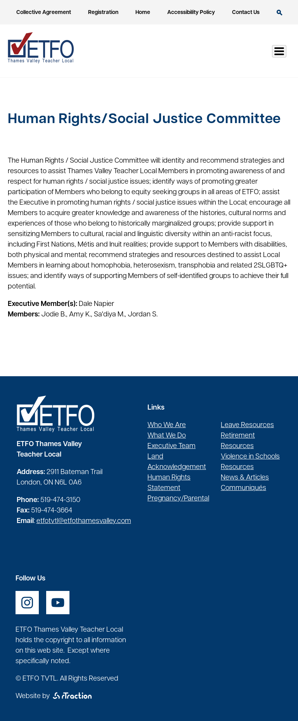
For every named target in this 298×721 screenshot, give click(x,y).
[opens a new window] (27, 602)
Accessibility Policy (191, 13)
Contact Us (246, 13)
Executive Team (171, 446)
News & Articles (245, 477)
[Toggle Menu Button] (279, 51)
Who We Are (166, 425)
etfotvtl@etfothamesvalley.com (83, 521)
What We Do (166, 436)
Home (142, 13)
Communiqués (243, 488)
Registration (103, 13)
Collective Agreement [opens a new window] (43, 13)
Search (279, 13)
